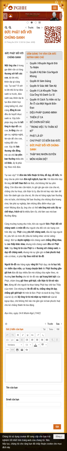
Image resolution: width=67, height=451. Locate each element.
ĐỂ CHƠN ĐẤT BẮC (40, 122)
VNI (58, 329)
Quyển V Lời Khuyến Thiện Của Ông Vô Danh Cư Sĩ (43, 92)
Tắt (44, 329)
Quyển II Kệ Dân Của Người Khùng (44, 74)
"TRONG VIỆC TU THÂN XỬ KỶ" (44, 128)
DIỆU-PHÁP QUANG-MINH (43, 112)
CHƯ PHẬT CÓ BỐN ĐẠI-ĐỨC (45, 140)
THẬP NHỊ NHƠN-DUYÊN (43, 154)
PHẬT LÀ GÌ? (36, 135)
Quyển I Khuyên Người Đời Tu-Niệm (44, 65)
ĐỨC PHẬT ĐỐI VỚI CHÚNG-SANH (44, 147)
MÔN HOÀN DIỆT (39, 159)
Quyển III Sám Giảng (40, 81)
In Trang (5, 323)
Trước (31, 27)
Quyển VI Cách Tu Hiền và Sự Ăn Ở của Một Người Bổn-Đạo (45, 103)
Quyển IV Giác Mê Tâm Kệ (43, 85)
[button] (54, 7)
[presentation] (29, 415)
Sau (38, 27)
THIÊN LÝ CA (36, 117)
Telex (51, 329)
